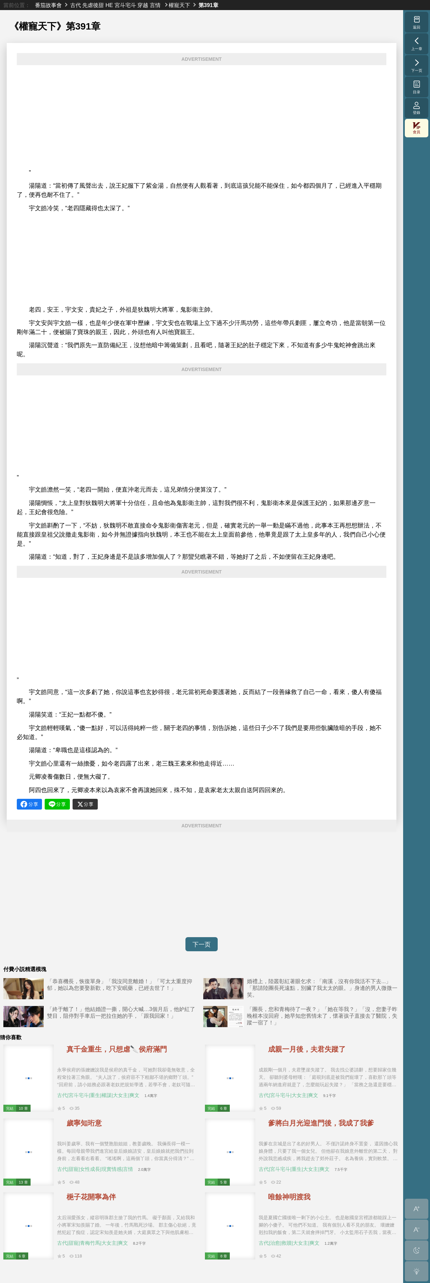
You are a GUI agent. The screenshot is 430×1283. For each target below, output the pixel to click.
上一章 (416, 44)
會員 (416, 128)
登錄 (416, 107)
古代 (75, 5)
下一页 (201, 944)
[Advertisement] (201, 117)
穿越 (142, 5)
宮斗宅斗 (125, 5)
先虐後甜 (93, 5)
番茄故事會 (48, 5)
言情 (155, 5)
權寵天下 (179, 5)
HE (109, 5)
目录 (417, 87)
